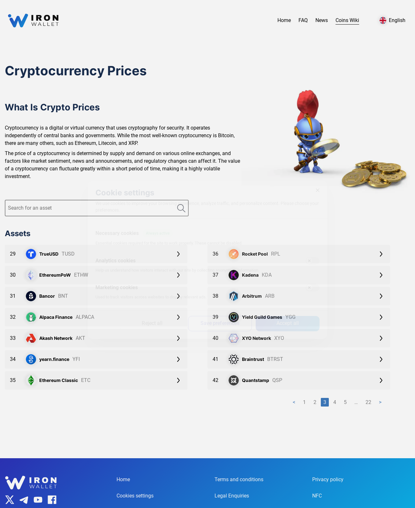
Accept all (287, 317)
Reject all (152, 317)
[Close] (317, 184)
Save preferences (220, 317)
